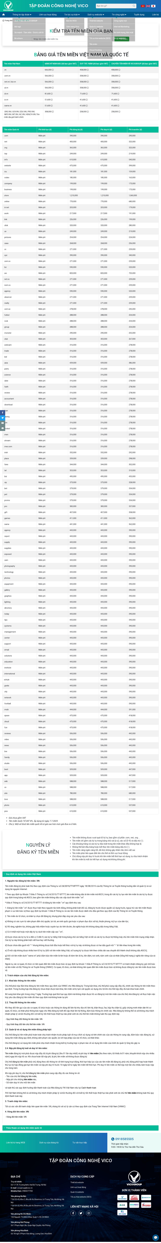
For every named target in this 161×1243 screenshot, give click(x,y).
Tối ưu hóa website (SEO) (80, 1198)
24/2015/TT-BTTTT (70, 887)
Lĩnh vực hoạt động (78, 1188)
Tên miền (9, 1054)
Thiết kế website (77, 1184)
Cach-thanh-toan (88, 1089)
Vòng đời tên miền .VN (16, 1118)
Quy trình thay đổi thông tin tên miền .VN (24, 1020)
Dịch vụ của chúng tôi (49, 1144)
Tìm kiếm (122, 40)
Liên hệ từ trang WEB (15, 1144)
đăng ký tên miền (20, 1063)
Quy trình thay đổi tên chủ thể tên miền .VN (25, 1025)
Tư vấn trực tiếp (80, 1144)
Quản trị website (77, 1193)
